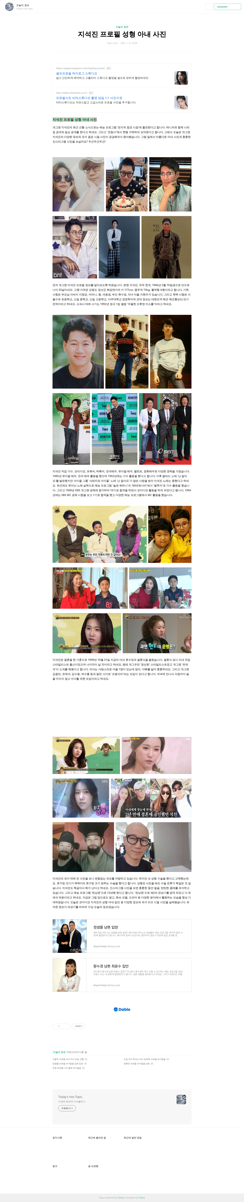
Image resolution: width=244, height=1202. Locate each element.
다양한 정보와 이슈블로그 (71, 1101)
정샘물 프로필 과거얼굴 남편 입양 (68, 1063)
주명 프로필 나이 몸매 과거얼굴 (67, 1067)
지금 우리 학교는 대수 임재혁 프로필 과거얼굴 (145, 1059)
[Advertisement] (122, 709)
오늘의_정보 (24, 5)
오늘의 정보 (122, 26)
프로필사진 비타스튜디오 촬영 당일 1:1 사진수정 (89, 98)
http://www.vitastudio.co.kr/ (71, 92)
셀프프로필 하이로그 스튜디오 (76, 73)
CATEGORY (228, 6)
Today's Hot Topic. (70, 1097)
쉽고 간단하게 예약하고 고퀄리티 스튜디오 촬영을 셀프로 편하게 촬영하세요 (102, 78)
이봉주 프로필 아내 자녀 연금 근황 (68, 1059)
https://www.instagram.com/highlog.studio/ (80, 68)
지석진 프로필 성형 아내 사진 (122, 34)
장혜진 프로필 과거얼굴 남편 (137, 1063)
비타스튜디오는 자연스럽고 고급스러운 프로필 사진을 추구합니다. (96, 102)
